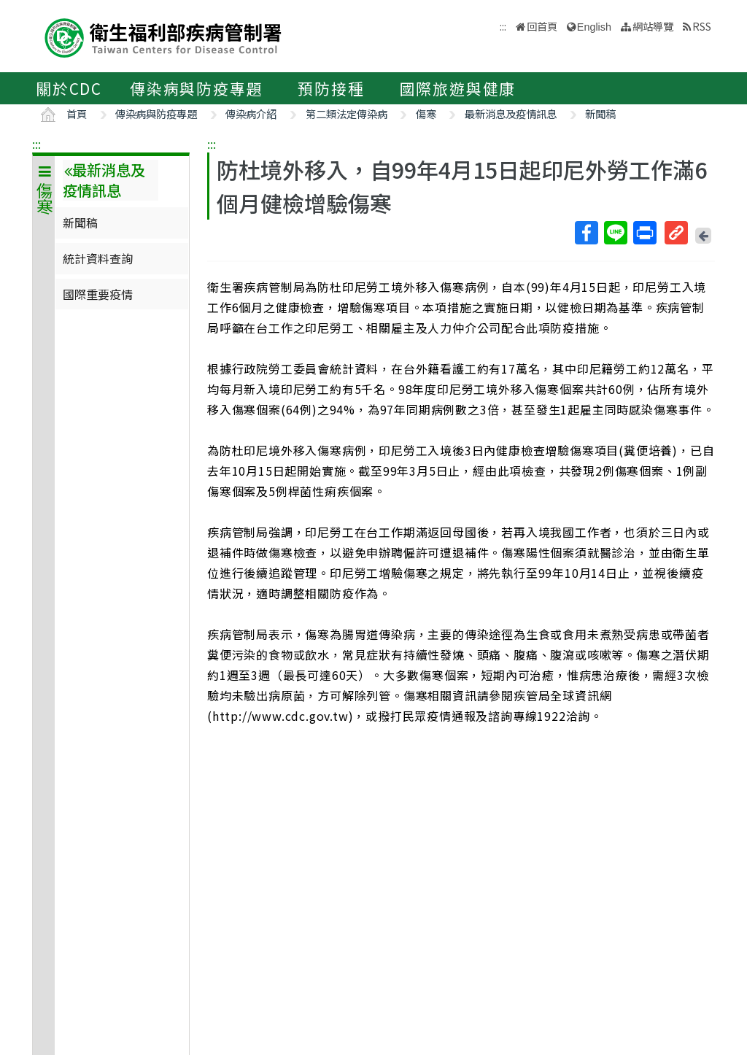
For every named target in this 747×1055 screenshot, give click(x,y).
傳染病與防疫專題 (196, 88)
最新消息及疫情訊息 (511, 113)
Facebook (585, 232)
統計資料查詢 (98, 258)
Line (615, 232)
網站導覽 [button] (652, 26)
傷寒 (426, 113)
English (594, 27)
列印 (644, 232)
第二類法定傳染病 (346, 113)
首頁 (76, 113)
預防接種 (331, 88)
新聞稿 (600, 113)
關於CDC (69, 88)
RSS (701, 26)
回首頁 (542, 26)
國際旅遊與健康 (458, 88)
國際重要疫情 (98, 294)
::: (36, 143)
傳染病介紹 (250, 113)
